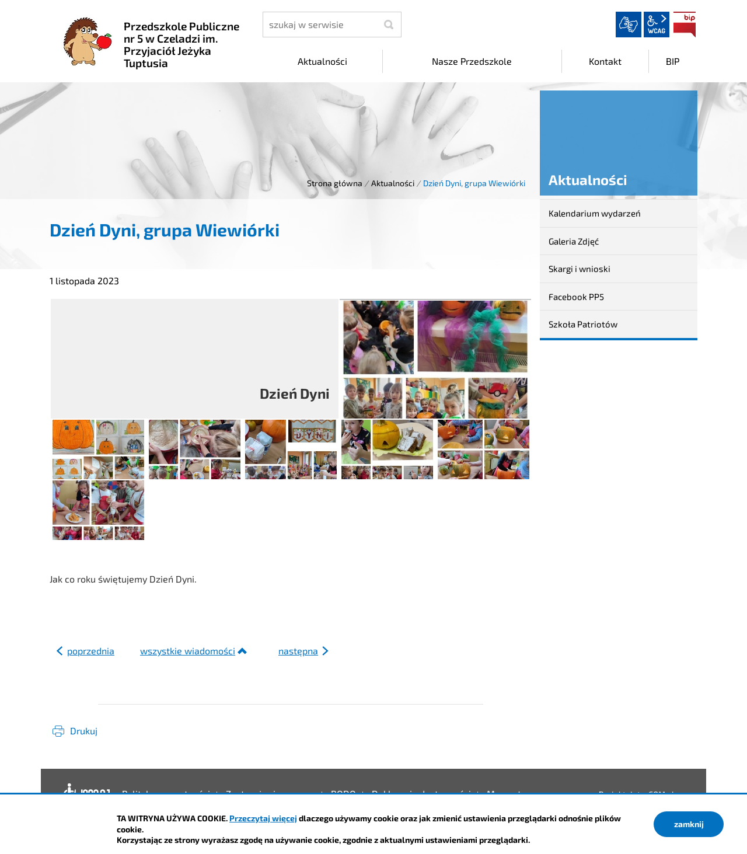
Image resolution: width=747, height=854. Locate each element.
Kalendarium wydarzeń (595, 213)
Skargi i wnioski (579, 268)
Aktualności (392, 183)
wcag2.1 (656, 24)
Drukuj (83, 730)
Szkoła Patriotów (583, 324)
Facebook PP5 (576, 296)
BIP (684, 24)
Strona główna (334, 183)
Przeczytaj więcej (263, 818)
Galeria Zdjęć (574, 241)
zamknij (689, 824)
